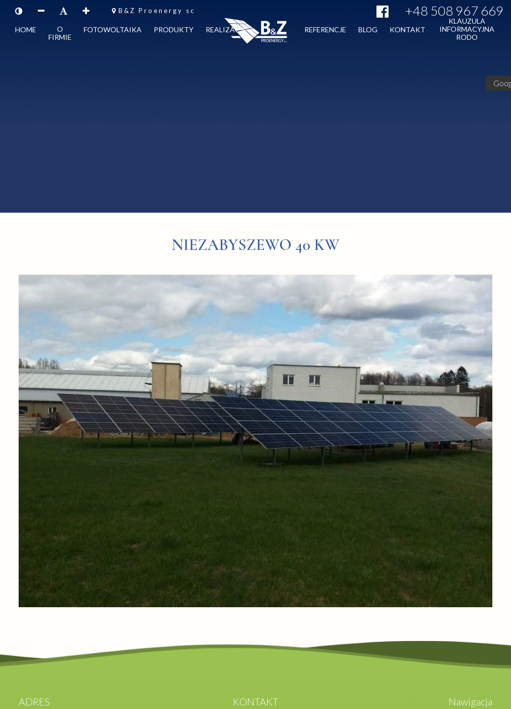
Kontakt (407, 31)
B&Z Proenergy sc (156, 11)
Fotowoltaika (113, 31)
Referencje (325, 31)
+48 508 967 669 (454, 11)
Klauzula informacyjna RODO (466, 31)
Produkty (174, 31)
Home (25, 31)
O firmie (60, 35)
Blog (367, 31)
